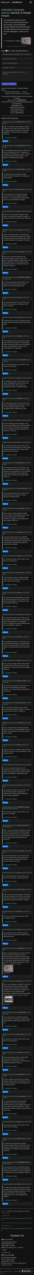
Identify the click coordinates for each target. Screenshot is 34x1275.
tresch (19, 764)
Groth (19, 660)
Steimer (20, 592)
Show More (6, 973)
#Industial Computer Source (9, 122)
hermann (20, 1052)
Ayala (19, 1184)
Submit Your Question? (9, 84)
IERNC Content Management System (19, 1211)
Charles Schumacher (23, 825)
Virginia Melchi (21, 145)
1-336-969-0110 (17, 2)
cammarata (20, 722)
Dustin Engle (21, 251)
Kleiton (19, 744)
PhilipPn (20, 398)
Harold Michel (21, 1074)
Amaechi (20, 230)
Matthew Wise (21, 122)
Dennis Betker (21, 508)
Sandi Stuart (21, 851)
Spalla (19, 1121)
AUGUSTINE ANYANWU (24, 277)
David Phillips (21, 169)
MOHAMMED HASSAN (23, 1162)
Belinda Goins (21, 462)
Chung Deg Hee (22, 1012)
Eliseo (19, 378)
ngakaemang (21, 948)
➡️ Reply (5, 141)
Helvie (19, 317)
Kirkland (20, 336)
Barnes (19, 911)
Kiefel (19, 614)
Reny (19, 420)
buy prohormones (22, 488)
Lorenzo (20, 297)
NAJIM (19, 555)
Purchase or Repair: (19, 41)
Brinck (19, 981)
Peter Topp (20, 1034)
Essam (19, 872)
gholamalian (21, 532)
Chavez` (20, 636)
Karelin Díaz (21, 572)
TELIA (19, 211)
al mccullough (21, 1096)
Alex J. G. (20, 785)
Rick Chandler (21, 889)
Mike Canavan (21, 1138)
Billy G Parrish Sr (22, 702)
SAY (19, 442)
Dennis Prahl (21, 189)
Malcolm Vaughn (22, 680)
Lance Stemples (22, 359)
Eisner (19, 929)
